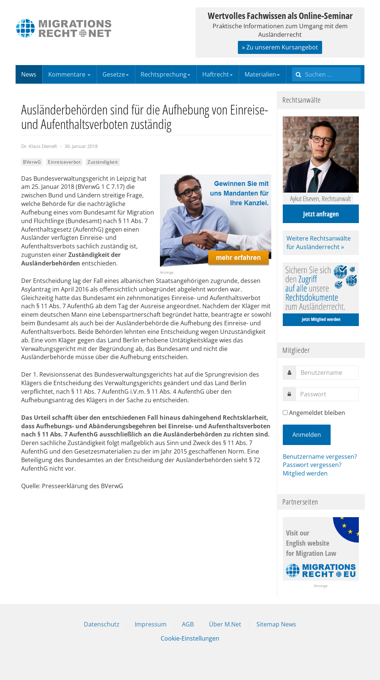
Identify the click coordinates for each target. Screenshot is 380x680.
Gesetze (115, 74)
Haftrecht (217, 74)
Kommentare (69, 74)
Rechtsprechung (165, 74)
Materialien (262, 74)
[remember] (285, 412)
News (28, 74)
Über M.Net (225, 624)
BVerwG (32, 162)
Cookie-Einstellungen (190, 638)
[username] (327, 372)
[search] (326, 74)
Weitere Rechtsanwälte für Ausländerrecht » (318, 242)
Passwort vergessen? (312, 465)
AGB (188, 624)
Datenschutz (101, 624)
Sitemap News (276, 624)
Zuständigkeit (103, 162)
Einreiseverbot (64, 162)
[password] (327, 394)
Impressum (151, 624)
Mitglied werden (305, 473)
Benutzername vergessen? (320, 456)
